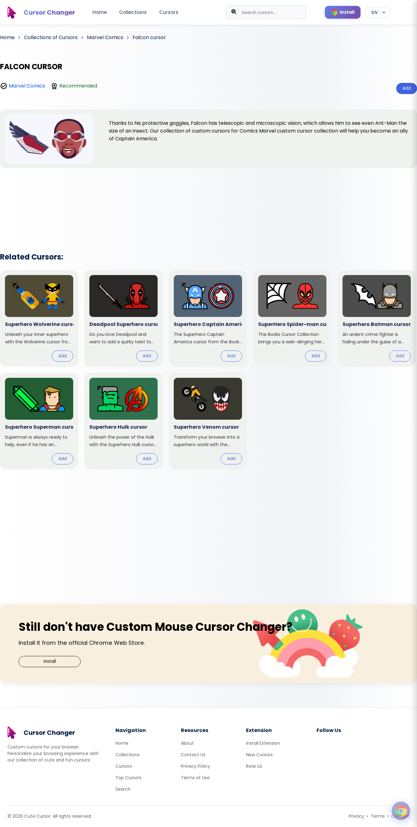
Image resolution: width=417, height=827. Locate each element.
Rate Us (254, 766)
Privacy (356, 816)
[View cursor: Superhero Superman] (39, 421)
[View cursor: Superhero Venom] (208, 421)
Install (50, 661)
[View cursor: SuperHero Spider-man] (292, 318)
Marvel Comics (27, 85)
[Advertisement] (208, 202)
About (187, 743)
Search (123, 789)
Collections (133, 12)
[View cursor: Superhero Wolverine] (39, 318)
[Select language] (377, 12)
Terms (378, 816)
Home (99, 12)
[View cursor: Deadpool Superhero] (123, 318)
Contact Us (193, 755)
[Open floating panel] (401, 811)
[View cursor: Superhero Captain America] (208, 318)
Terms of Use (195, 778)
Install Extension (263, 743)
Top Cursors (128, 778)
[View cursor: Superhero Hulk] (123, 421)
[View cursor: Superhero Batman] (377, 318)
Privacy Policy (195, 766)
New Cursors (259, 755)
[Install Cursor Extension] (343, 12)
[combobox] (266, 12)
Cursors (168, 12)
